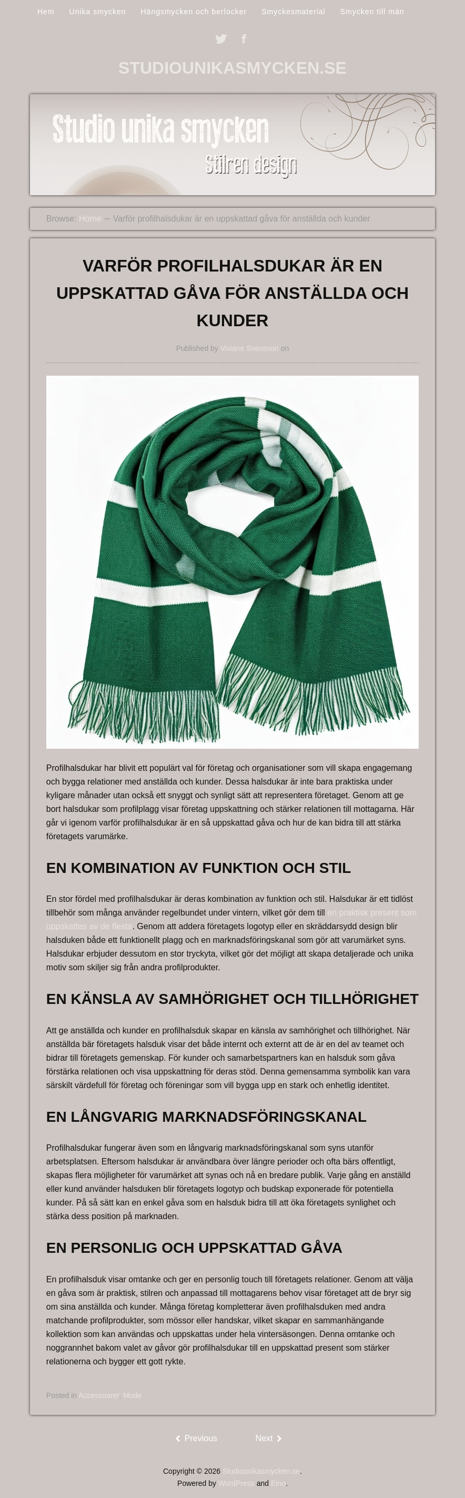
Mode (132, 1395)
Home (90, 218)
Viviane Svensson (249, 348)
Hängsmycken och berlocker (193, 11)
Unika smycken (97, 11)
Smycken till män (372, 11)
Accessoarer (98, 1395)
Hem (46, 11)
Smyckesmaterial (293, 11)
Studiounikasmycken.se (232, 67)
